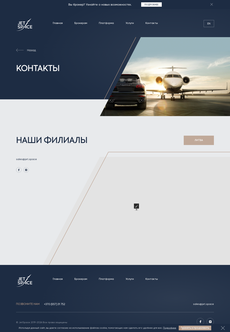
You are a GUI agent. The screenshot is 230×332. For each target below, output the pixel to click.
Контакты (152, 23)
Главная (58, 23)
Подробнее (151, 4)
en (208, 23)
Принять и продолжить (195, 327)
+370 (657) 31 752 (54, 304)
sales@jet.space (26, 159)
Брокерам (80, 23)
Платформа (106, 23)
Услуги (130, 23)
